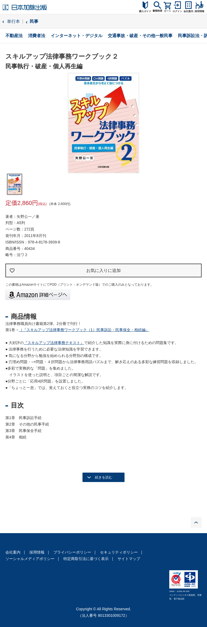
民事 (34, 21)
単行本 (13, 21)
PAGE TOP (196, 522)
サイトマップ (129, 559)
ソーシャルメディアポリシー (29, 559)
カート (167, 11)
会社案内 (12, 552)
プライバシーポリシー (72, 552)
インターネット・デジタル (76, 35)
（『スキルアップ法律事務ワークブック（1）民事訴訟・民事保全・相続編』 (84, 330)
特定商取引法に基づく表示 (86, 559)
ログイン (177, 11)
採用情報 (36, 552)
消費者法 (36, 35)
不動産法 (14, 35)
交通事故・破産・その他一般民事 (140, 35)
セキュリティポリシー (119, 552)
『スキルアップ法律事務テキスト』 (54, 343)
